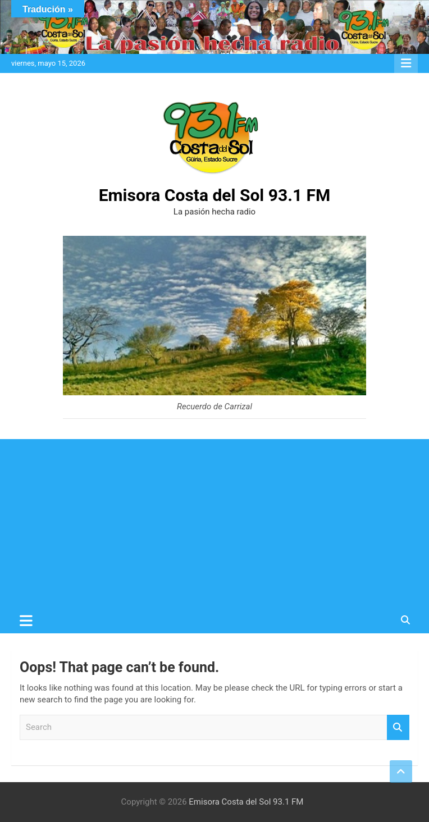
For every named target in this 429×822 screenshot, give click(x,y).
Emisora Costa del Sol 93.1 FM (215, 195)
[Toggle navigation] (26, 620)
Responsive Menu (406, 63)
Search (398, 727)
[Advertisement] (214, 523)
